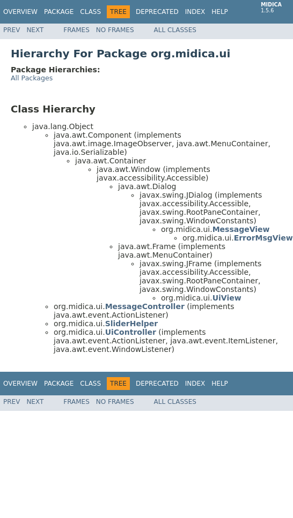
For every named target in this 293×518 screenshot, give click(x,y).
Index (195, 12)
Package (59, 12)
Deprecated (157, 12)
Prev (11, 30)
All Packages (32, 78)
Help (219, 12)
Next (34, 30)
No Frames (115, 30)
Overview (20, 12)
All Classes (175, 30)
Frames (76, 30)
